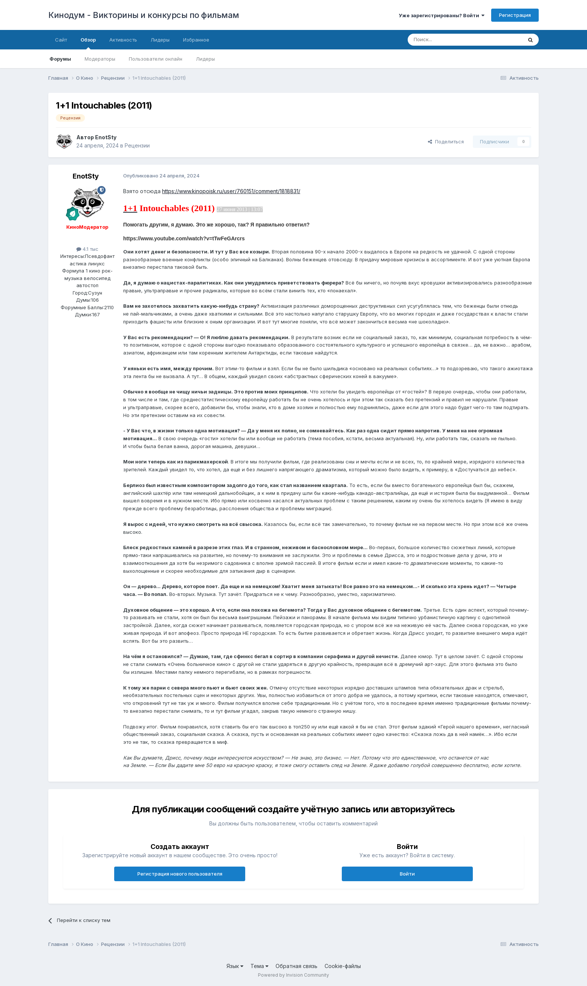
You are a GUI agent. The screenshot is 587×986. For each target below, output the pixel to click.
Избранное (196, 40)
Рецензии (137, 145)
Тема (259, 966)
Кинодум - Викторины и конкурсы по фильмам (143, 15)
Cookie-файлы (343, 966)
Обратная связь (296, 966)
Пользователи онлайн (155, 59)
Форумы (60, 59)
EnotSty (105, 137)
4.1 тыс (87, 249)
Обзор (88, 43)
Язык (234, 966)
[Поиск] (448, 40)
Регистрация (515, 15)
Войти (407, 874)
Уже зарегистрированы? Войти (441, 15)
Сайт (61, 40)
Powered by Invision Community (293, 975)
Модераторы (100, 59)
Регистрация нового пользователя (179, 874)
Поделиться (446, 141)
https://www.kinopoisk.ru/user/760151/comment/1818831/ (231, 191)
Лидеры (205, 59)
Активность (123, 40)
